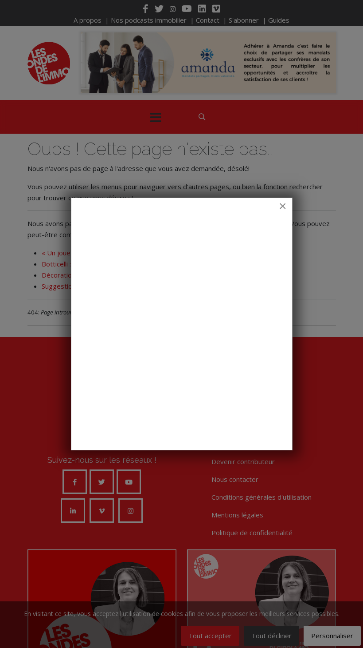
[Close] (282, 206)
